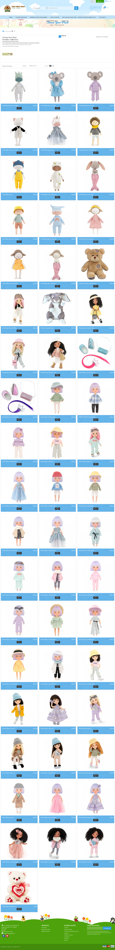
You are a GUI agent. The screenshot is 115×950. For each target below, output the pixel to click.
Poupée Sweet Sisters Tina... (87, 328)
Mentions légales (68, 929)
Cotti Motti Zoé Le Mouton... (49, 283)
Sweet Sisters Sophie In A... (48, 773)
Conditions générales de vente (71, 931)
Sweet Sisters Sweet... (8, 817)
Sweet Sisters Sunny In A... (86, 773)
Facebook (3, 936)
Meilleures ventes (46, 931)
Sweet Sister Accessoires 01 (87, 372)
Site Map (66, 938)
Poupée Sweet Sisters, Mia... (10, 372)
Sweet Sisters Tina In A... (48, 862)
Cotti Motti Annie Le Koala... (87, 105)
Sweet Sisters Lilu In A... (9, 728)
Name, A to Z (33, 66)
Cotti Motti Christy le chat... (10, 150)
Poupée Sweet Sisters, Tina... (49, 372)
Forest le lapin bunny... (47, 328)
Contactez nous (108, 1)
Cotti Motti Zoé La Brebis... (86, 239)
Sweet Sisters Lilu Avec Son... (87, 684)
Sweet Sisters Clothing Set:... (10, 506)
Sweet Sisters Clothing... (47, 461)
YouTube (7, 936)
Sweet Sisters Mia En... (85, 728)
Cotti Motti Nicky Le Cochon (10, 239)
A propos (66, 933)
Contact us (66, 936)
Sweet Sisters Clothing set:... (49, 639)
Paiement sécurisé (68, 935)
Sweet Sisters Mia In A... (9, 773)
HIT (19, 946)
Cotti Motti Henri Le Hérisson (87, 150)
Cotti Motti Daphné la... (47, 150)
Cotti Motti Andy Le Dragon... (10, 105)
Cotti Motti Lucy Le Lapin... (86, 194)
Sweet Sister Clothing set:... (48, 417)
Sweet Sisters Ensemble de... (49, 684)
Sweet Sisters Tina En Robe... (10, 862)
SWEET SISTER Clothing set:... (87, 417)
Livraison (66, 927)
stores (65, 940)
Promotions (44, 927)
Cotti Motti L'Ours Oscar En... (49, 194)
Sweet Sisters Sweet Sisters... (49, 817)
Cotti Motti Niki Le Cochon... (49, 239)
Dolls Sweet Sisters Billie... (9, 328)
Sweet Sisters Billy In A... (86, 461)
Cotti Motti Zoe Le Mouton (10, 283)
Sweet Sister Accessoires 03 (10, 417)
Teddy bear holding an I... (9, 906)
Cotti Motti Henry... (7, 194)
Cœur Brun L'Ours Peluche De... (88, 283)
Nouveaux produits (46, 929)
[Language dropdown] (92, 1)
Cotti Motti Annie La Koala (48, 105)
